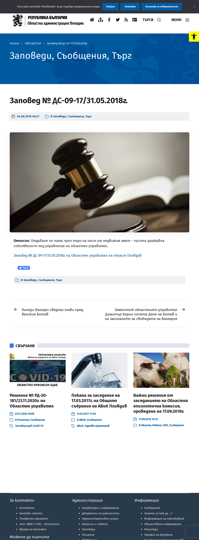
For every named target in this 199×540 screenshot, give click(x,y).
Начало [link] (14, 43)
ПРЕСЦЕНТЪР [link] (33, 43)
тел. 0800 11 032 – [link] (39, 524)
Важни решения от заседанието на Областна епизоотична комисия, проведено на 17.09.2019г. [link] (160, 403)
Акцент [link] (146, 425)
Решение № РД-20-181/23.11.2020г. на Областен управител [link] (32, 401)
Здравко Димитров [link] (97, 426)
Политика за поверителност (161, 6)
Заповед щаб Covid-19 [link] (29, 426)
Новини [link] (157, 425)
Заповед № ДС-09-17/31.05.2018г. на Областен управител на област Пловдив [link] (78, 255)
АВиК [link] (82, 419)
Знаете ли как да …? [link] (158, 513)
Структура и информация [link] (100, 508)
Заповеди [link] (59, 116)
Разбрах (110, 6)
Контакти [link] (27, 508)
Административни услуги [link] (100, 518)
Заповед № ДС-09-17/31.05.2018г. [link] (67, 43)
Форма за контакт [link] (32, 529)
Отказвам (130, 6)
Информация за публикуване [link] (164, 518)
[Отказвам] (194, 7)
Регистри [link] (151, 529)
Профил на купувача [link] (158, 534)
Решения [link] (23, 419)
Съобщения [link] (76, 116)
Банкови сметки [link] (31, 513)
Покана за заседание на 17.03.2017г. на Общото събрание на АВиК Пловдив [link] (99, 401)
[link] (194, 37)
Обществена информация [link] (162, 524)
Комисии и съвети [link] (95, 524)
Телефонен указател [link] (33, 518)
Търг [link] (88, 116)
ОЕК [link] (165, 425)
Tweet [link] (23, 268)
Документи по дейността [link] (100, 513)
